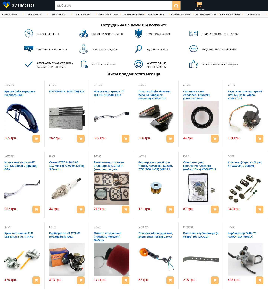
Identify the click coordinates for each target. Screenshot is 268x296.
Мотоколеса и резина (230, 14)
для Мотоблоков (9, 14)
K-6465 (231, 227)
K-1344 (52, 85)
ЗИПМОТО (23, 5)
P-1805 (186, 85)
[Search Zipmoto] (113, 5)
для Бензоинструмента (133, 14)
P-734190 (188, 227)
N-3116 (142, 156)
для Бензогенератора (205, 14)
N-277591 (9, 156)
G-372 (231, 156)
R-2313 (231, 85)
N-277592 (99, 85)
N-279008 (9, 85)
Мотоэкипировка (156, 14)
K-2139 (52, 227)
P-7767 (97, 156)
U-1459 (97, 227)
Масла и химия (83, 14)
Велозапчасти (253, 14)
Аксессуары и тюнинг (108, 14)
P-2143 (142, 85)
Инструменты (58, 14)
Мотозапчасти (34, 14)
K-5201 (8, 227)
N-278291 (143, 227)
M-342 (186, 156)
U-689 (52, 156)
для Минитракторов (180, 14)
